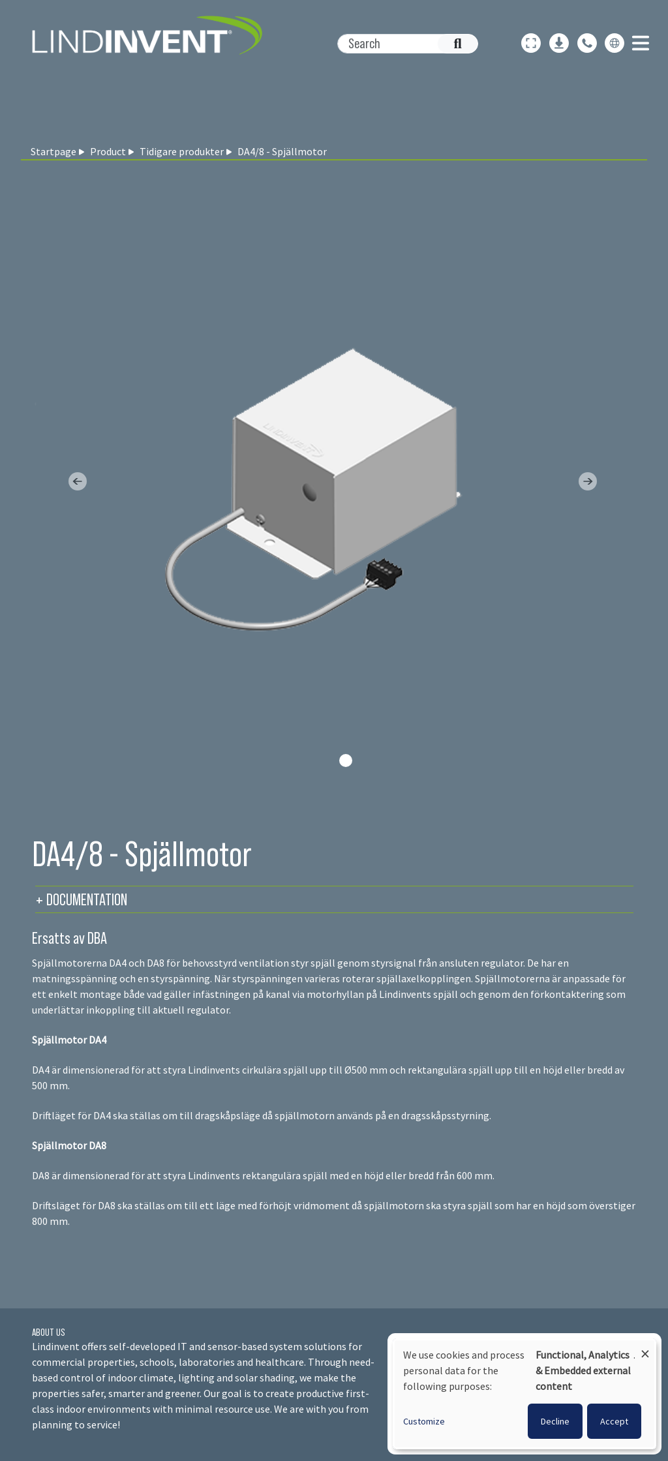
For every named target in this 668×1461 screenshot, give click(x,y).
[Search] (400, 43)
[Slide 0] (345, 760)
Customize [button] (424, 1421)
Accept (614, 1421)
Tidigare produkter (182, 151)
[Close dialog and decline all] (645, 1348)
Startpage (53, 151)
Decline (555, 1421)
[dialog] (524, 1394)
